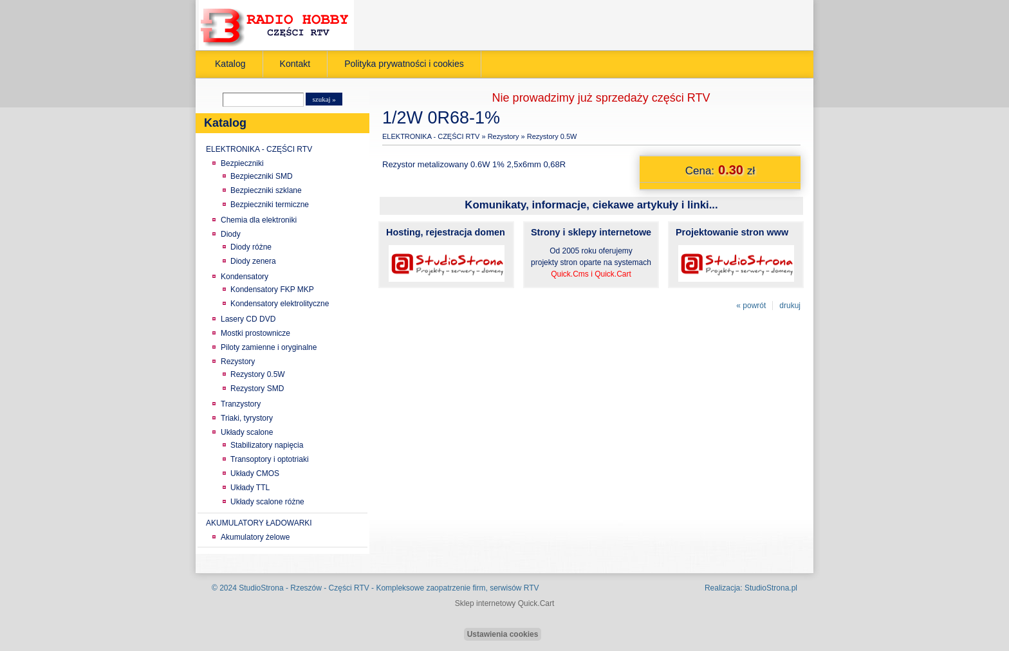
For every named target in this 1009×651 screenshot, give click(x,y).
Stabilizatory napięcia (266, 445)
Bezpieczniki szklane (266, 190)
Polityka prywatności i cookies (404, 64)
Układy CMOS (254, 473)
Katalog (230, 64)
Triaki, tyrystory (247, 418)
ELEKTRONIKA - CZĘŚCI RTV (259, 149)
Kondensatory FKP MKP (272, 289)
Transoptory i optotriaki (269, 459)
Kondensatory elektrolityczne (279, 303)
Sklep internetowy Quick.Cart (505, 603)
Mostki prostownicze (255, 333)
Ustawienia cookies (503, 634)
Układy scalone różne (267, 501)
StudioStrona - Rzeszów (281, 587)
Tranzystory (241, 403)
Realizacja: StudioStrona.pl (751, 587)
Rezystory (238, 361)
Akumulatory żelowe (255, 537)
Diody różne (251, 247)
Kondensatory (244, 276)
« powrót (751, 305)
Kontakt (295, 64)
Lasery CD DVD (248, 319)
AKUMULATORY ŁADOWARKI (259, 522)
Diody (231, 234)
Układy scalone (247, 432)
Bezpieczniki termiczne (269, 204)
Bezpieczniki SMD (261, 176)
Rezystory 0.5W (257, 374)
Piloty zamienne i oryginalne (269, 347)
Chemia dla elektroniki (259, 220)
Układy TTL (250, 487)
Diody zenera (253, 261)
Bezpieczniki (242, 163)
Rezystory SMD (257, 388)
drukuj (790, 305)
